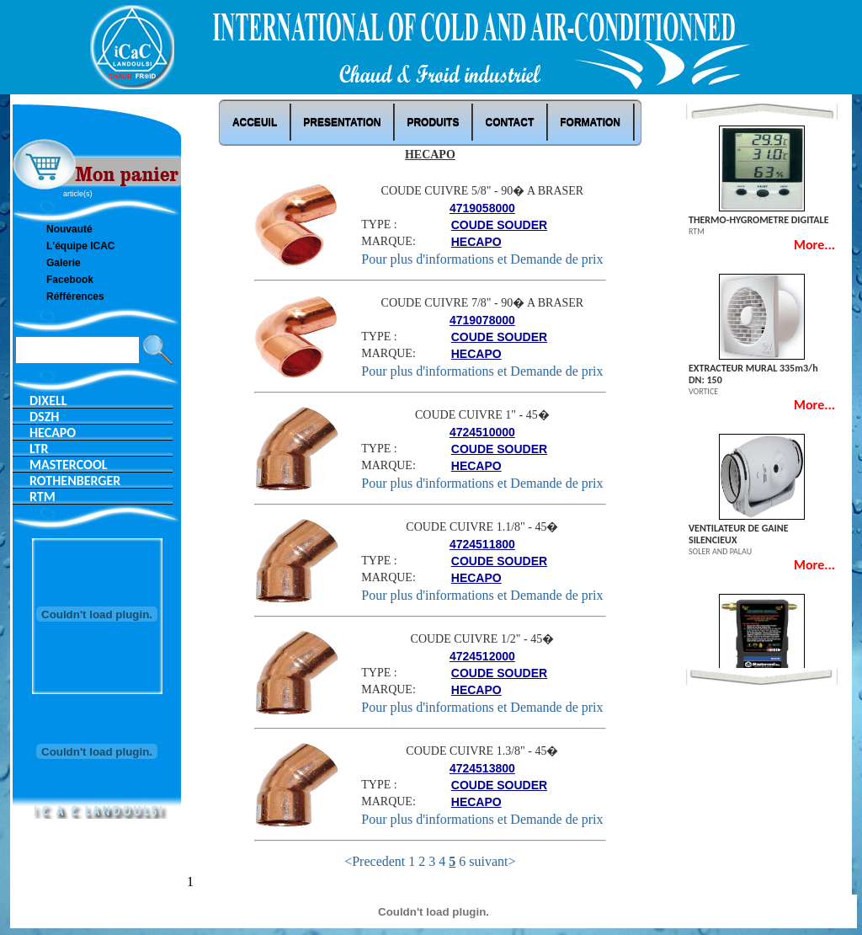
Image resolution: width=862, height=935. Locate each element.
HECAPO (52, 433)
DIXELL (48, 401)
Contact (509, 122)
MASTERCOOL (68, 465)
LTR (39, 449)
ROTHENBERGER (74, 481)
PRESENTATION (341, 122)
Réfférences (75, 296)
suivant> (492, 861)
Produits (433, 122)
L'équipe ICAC (80, 246)
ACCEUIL (254, 122)
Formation (590, 122)
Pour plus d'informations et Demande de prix (482, 259)
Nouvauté (69, 229)
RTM (42, 497)
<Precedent (374, 861)
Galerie (63, 263)
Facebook (69, 280)
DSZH (44, 417)
